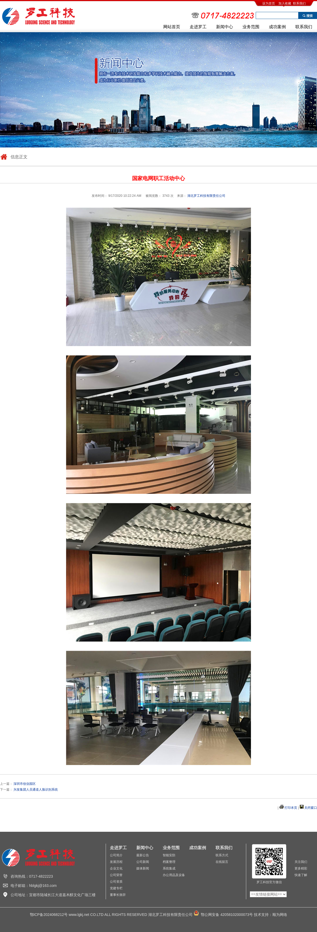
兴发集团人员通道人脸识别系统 (35, 789)
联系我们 (299, 3)
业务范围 (251, 27)
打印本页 (291, 808)
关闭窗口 (310, 808)
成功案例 (277, 27)
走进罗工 (198, 27)
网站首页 (171, 27)
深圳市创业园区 (24, 784)
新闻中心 (224, 27)
